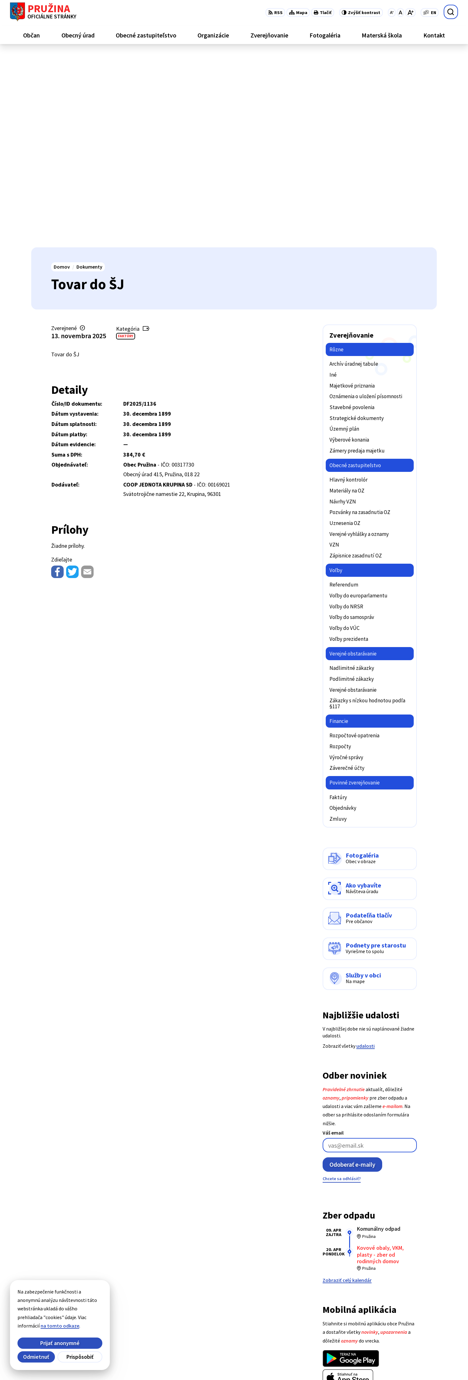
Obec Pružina (191, 1363)
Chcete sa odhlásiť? (342, 985)
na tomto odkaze (60, 1326)
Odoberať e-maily (352, 971)
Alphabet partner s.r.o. (112, 1363)
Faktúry (125, 142)
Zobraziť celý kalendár (347, 1087)
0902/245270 (403, 1327)
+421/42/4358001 (408, 1312)
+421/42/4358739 (408, 1305)
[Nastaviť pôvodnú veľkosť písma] (400, 12)
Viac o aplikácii (339, 1199)
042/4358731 (403, 1320)
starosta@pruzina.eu (413, 1335)
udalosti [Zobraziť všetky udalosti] (365, 852)
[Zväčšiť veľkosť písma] (410, 12)
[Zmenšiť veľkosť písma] (392, 12)
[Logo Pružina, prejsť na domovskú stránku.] (43, 11)
